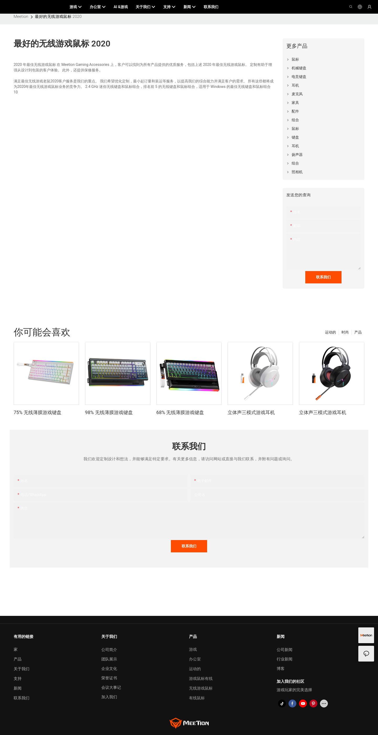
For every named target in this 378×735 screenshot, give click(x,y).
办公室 (195, 659)
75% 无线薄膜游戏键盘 (37, 412)
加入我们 (109, 697)
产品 (358, 332)
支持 (18, 678)
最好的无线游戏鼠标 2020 (58, 16)
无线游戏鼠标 (201, 688)
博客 (281, 668)
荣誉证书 (109, 678)
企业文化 (109, 668)
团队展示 (109, 659)
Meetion (21, 16)
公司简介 (109, 649)
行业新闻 (284, 659)
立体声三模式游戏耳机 (251, 412)
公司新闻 (284, 649)
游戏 (193, 649)
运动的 (330, 332)
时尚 (345, 332)
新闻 (18, 688)
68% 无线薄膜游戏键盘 (180, 412)
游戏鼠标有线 (201, 678)
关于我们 (21, 669)
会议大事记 (111, 687)
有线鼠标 (197, 698)
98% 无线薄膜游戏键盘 (109, 412)
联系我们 (21, 698)
